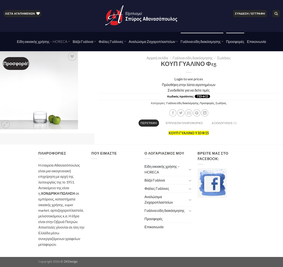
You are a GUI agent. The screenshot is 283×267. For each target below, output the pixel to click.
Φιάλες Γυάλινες (112, 41)
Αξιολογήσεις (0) (224, 123)
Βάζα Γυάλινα (84, 41)
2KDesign (70, 261)
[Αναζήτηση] (276, 13)
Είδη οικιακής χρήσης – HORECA (43, 41)
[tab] (149, 123)
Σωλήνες (224, 58)
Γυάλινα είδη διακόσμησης (202, 41)
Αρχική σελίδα (157, 58)
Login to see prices (188, 79)
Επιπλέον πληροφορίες (184, 123)
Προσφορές (235, 41)
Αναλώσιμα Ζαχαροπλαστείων (153, 41)
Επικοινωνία (256, 41)
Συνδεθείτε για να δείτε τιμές (189, 90)
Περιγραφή (149, 123)
